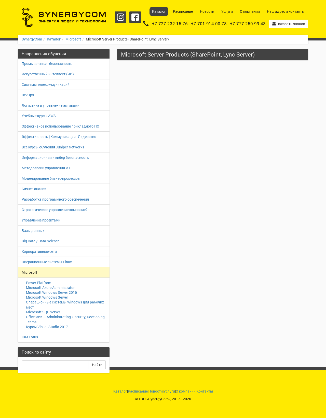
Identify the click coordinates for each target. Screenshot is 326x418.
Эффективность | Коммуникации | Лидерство (59, 136)
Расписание (138, 391)
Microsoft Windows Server (47, 297)
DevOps (28, 94)
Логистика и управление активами (50, 105)
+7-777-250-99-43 (248, 23)
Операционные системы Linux (47, 261)
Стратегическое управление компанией (55, 209)
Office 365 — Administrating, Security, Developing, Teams (65, 319)
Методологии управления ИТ (46, 167)
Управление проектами (41, 220)
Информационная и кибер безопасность (55, 157)
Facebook (135, 17)
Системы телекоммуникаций (46, 84)
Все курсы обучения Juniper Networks (53, 147)
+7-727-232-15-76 (170, 23)
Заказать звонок (288, 23)
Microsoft (73, 39)
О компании (186, 391)
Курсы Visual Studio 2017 (47, 326)
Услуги (169, 391)
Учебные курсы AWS (39, 115)
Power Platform (38, 282)
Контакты (204, 391)
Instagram (120, 17)
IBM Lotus (30, 337)
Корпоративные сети (39, 251)
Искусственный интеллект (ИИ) (48, 74)
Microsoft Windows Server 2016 (51, 292)
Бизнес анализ (34, 188)
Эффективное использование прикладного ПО (60, 126)
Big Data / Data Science (40, 241)
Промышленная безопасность (47, 63)
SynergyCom (32, 39)
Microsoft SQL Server (43, 312)
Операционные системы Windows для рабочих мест (65, 305)
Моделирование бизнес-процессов (51, 178)
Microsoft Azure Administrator (50, 287)
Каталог (54, 39)
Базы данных (33, 230)
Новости (155, 391)
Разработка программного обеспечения (55, 199)
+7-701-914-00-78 (209, 23)
